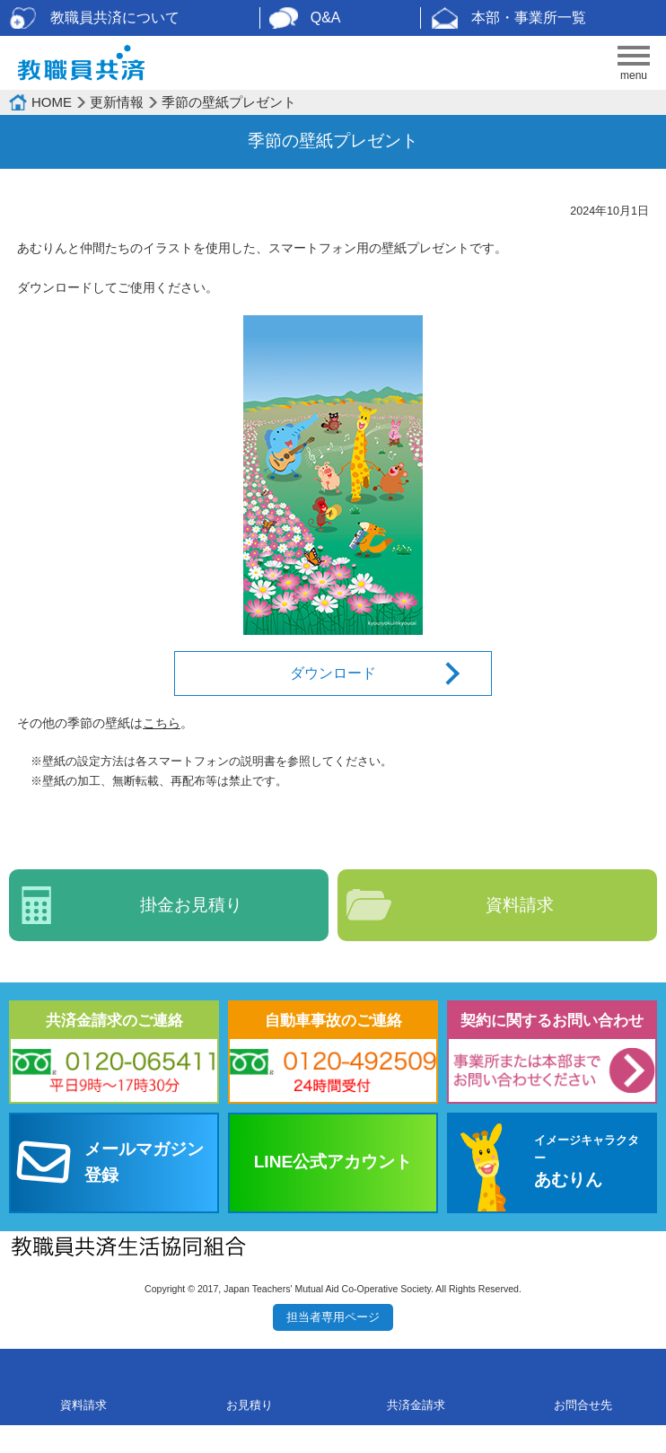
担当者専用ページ (333, 1317)
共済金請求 (416, 1405)
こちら (161, 723)
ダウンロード (333, 673)
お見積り (249, 1405)
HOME (51, 102)
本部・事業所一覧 (528, 17)
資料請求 (520, 904)
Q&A (326, 17)
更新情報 (117, 102)
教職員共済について (115, 17)
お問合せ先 (583, 1405)
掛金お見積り (191, 904)
